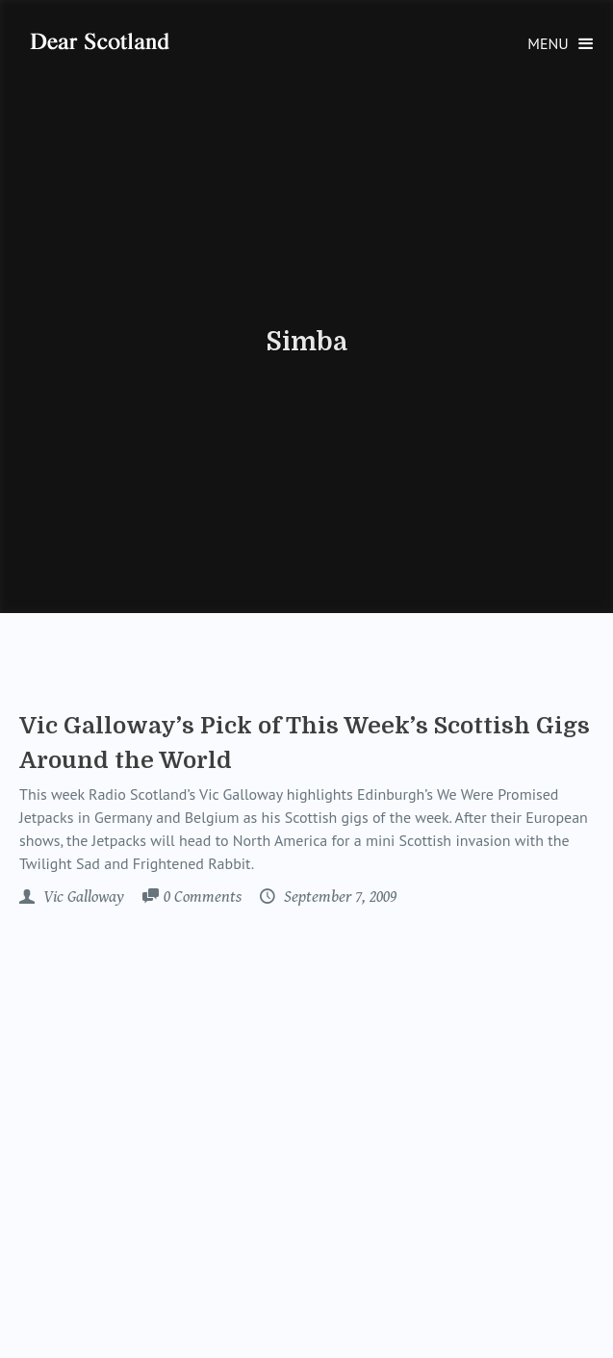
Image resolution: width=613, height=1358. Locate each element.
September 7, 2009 (338, 897)
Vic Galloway (81, 897)
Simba (306, 341)
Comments (203, 897)
